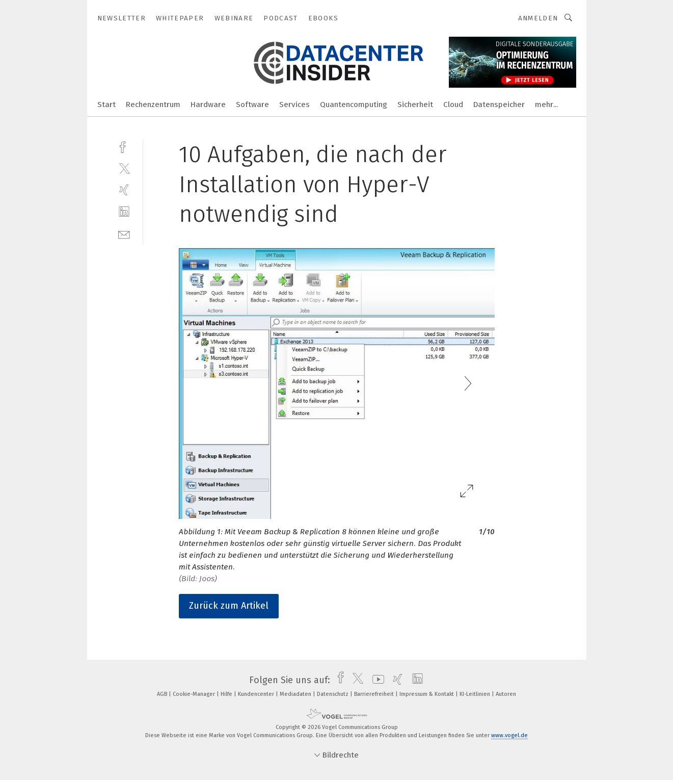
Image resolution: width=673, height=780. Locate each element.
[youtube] (375, 680)
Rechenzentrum (153, 104)
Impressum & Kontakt (427, 694)
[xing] (124, 190)
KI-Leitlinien (476, 694)
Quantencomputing (353, 104)
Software (252, 104)
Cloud (453, 104)
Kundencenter (257, 694)
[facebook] (124, 146)
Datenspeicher (499, 104)
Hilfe (227, 694)
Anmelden (538, 18)
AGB (163, 694)
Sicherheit (415, 104)
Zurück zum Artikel (228, 605)
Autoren (506, 694)
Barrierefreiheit (374, 694)
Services (294, 104)
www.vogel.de (509, 735)
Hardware (208, 104)
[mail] (124, 233)
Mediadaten (296, 694)
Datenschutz (333, 694)
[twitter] (124, 168)
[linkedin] (124, 211)
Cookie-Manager (195, 694)
